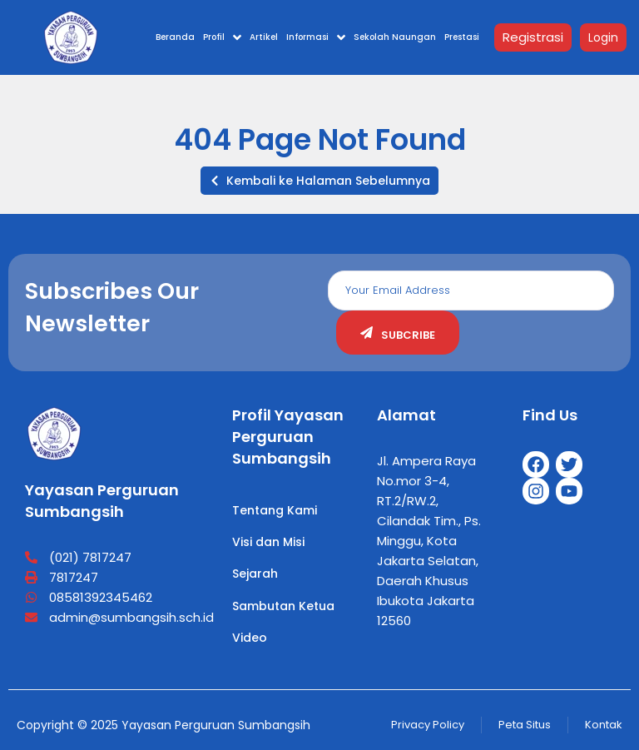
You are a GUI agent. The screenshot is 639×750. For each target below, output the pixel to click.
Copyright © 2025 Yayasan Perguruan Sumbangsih (163, 725)
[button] (319, 180)
